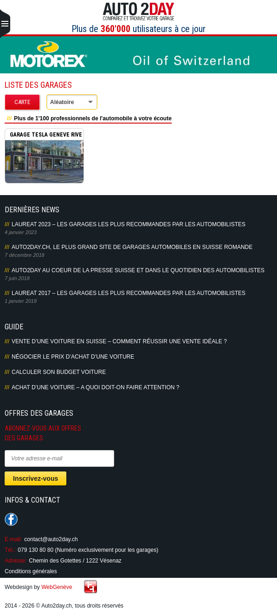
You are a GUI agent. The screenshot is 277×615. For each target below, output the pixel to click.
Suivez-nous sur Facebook (11, 519)
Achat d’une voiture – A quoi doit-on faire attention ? (95, 387)
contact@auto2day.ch (50, 539)
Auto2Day (138, 11)
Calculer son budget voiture (59, 372)
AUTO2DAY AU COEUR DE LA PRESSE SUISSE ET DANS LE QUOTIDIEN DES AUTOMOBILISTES (138, 270)
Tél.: (10, 550)
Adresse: (15, 560)
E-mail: (13, 539)
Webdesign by (38, 587)
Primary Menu (5, 24)
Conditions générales (31, 571)
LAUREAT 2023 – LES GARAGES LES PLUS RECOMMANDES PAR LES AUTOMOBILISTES (128, 224)
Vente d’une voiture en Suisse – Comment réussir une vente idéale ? (119, 341)
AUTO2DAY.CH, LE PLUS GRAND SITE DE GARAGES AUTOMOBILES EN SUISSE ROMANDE (132, 247)
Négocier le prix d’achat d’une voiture (73, 356)
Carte (22, 101)
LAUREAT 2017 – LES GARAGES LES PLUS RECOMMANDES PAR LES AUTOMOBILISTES (128, 293)
